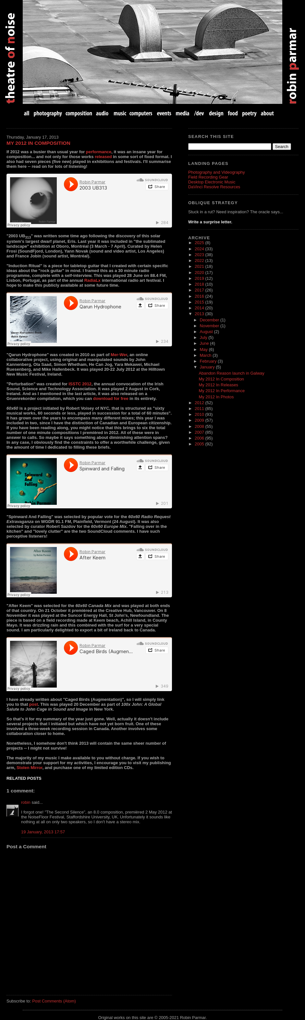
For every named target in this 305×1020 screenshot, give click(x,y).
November (210, 325)
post (33, 704)
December (210, 319)
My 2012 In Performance (222, 390)
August (207, 331)
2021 (200, 266)
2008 (200, 426)
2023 (200, 254)
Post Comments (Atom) (54, 1001)
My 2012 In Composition (38, 143)
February (209, 361)
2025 (200, 242)
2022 (200, 260)
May (204, 349)
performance (98, 151)
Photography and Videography (216, 172)
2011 (200, 408)
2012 (200, 402)
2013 (200, 313)
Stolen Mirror (30, 767)
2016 (200, 296)
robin (25, 802)
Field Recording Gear (208, 177)
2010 (200, 414)
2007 (200, 432)
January (208, 367)
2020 (200, 272)
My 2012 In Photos (216, 396)
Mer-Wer (119, 354)
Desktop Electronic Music (211, 182)
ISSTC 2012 (80, 383)
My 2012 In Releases (218, 384)
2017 (200, 290)
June (205, 343)
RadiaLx (92, 280)
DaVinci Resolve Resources (214, 186)
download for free (110, 398)
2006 (200, 438)
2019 (200, 278)
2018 (200, 284)
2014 (200, 307)
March (206, 355)
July (204, 337)
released (103, 156)
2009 (200, 420)
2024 (200, 248)
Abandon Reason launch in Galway (231, 373)
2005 (200, 444)
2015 (200, 302)
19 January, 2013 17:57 (43, 831)
